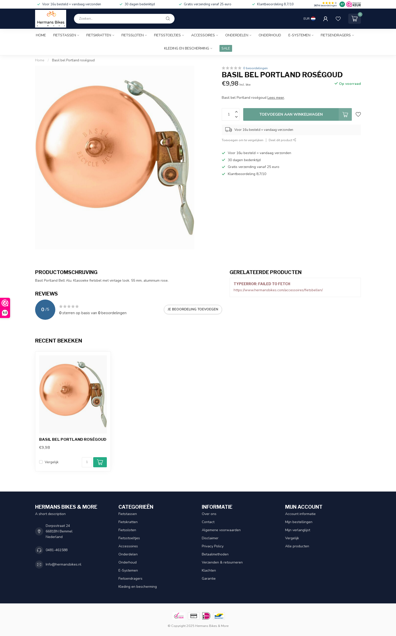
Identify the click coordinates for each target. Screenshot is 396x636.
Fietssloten (132, 35)
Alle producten (297, 546)
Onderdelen (236, 35)
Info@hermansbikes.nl (63, 564)
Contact (208, 522)
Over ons (209, 513)
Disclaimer (210, 538)
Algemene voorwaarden (221, 530)
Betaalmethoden (215, 554)
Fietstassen (64, 35)
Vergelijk (52, 462)
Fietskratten (98, 35)
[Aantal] (87, 462)
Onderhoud (270, 35)
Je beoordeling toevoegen (193, 309)
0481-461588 (56, 550)
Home (41, 35)
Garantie (209, 578)
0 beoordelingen (255, 68)
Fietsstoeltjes (167, 35)
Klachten (209, 570)
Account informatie (300, 513)
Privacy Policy (213, 546)
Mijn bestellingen (298, 522)
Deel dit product (282, 140)
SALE (225, 48)
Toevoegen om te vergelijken (242, 140)
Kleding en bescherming (186, 48)
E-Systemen (299, 35)
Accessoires (203, 35)
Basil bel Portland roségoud (73, 60)
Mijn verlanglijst (297, 530)
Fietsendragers (336, 35)
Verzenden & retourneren (222, 562)
